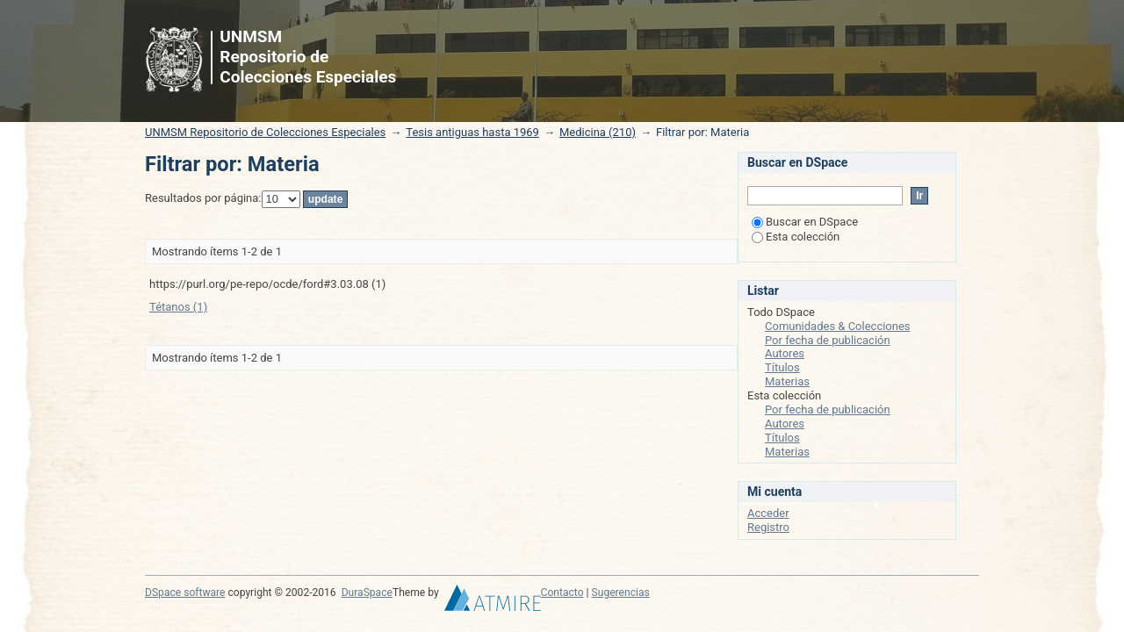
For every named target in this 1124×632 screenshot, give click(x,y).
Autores (784, 353)
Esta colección (795, 236)
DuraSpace (367, 592)
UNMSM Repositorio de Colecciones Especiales (265, 132)
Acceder (768, 513)
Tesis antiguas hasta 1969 (472, 132)
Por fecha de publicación (827, 340)
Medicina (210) (597, 132)
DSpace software (185, 592)
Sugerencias (621, 592)
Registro (768, 527)
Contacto (562, 592)
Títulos (782, 367)
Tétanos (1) (178, 306)
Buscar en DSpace (805, 221)
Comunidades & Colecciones (838, 326)
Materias (787, 381)
